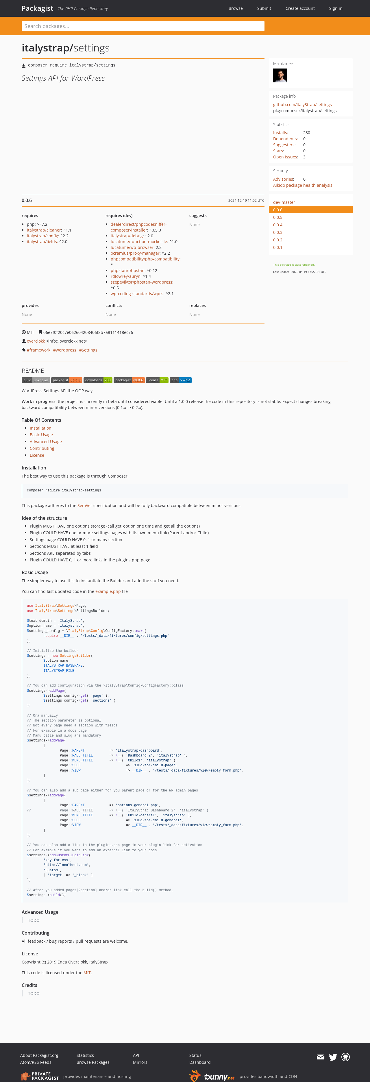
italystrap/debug (127, 235)
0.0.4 (277, 225)
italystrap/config (42, 235)
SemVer (84, 505)
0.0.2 (277, 240)
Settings (89, 350)
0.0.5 (277, 217)
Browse (236, 8)
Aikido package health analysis (302, 185)
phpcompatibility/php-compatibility (145, 259)
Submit (264, 8)
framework (39, 350)
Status (195, 1055)
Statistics (85, 1055)
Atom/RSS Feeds (35, 1062)
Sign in (336, 8)
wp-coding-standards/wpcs (137, 293)
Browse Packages (93, 1062)
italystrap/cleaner (44, 230)
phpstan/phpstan (128, 270)
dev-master (284, 202)
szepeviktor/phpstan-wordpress (141, 282)
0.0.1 (277, 247)
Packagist (37, 8)
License (37, 455)
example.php (108, 591)
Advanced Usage (46, 441)
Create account (300, 8)
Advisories (283, 179)
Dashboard (200, 1062)
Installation (40, 428)
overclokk (36, 341)
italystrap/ (47, 47)
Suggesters (284, 144)
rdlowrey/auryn (125, 276)
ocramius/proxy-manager (135, 253)
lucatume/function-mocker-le (139, 241)
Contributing (42, 448)
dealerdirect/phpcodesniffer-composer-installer (139, 227)
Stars (278, 150)
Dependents (285, 138)
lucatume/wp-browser (132, 247)
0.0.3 (277, 232)
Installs (280, 132)
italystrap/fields (42, 241)
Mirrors (140, 1062)
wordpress (66, 350)
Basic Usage (41, 434)
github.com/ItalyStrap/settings (302, 104)
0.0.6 (277, 209)
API (136, 1055)
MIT (87, 972)
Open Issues (285, 157)
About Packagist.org (39, 1055)
